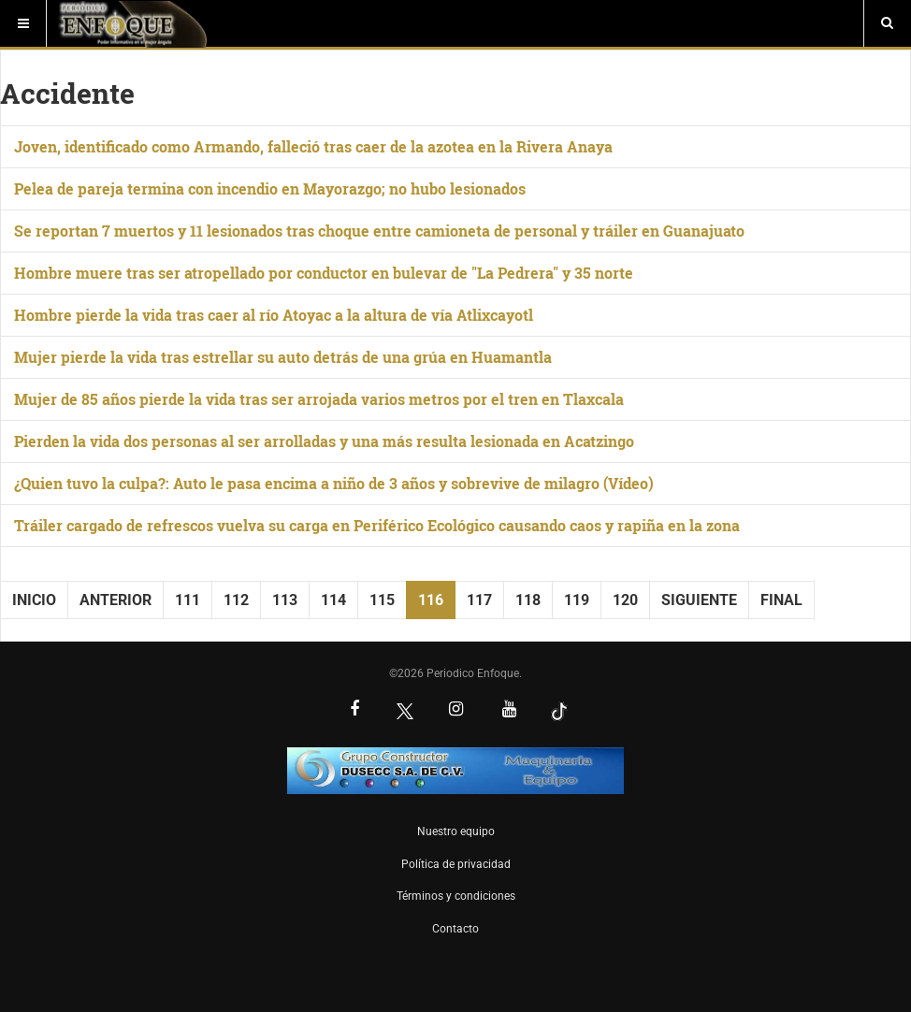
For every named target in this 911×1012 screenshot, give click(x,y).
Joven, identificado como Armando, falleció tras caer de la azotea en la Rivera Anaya (313, 146)
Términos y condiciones (456, 896)
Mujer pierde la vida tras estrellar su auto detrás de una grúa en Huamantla (283, 357)
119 (576, 600)
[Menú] (23, 23)
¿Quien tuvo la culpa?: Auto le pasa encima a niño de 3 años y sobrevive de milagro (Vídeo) (334, 483)
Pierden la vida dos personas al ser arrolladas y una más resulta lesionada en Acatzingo (324, 441)
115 (382, 600)
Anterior (116, 600)
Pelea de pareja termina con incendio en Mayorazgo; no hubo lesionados (270, 188)
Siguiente (699, 600)
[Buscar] (887, 23)
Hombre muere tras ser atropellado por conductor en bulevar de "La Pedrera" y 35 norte (323, 272)
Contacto (455, 928)
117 (479, 600)
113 (284, 600)
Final (781, 600)
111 (187, 600)
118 (528, 600)
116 (430, 600)
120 (625, 600)
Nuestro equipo (456, 831)
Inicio (34, 600)
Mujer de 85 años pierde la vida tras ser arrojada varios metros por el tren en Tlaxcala (319, 399)
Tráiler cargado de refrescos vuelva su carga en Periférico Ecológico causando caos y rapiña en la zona (377, 525)
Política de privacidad (456, 864)
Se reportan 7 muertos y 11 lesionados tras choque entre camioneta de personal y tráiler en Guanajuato (379, 230)
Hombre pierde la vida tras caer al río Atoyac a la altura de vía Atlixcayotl (273, 315)
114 (333, 600)
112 (236, 600)
